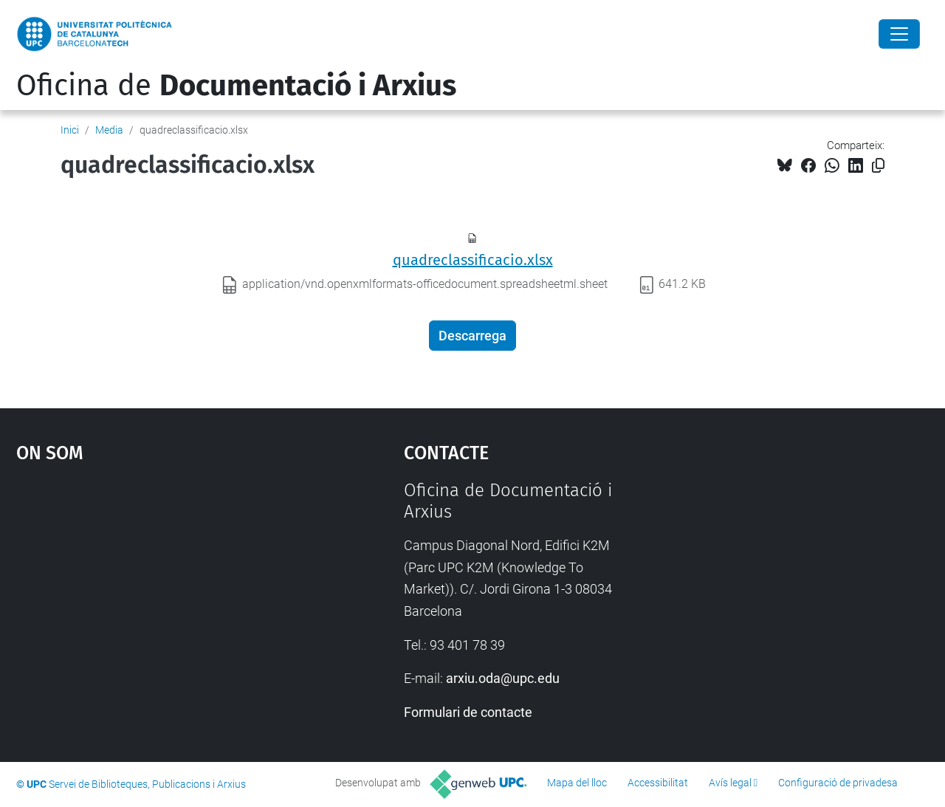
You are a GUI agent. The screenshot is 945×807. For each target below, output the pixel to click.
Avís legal (730, 783)
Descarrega (472, 335)
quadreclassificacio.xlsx (473, 260)
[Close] (899, 34)
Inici (70, 130)
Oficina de (236, 85)
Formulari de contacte (468, 712)
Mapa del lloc (577, 783)
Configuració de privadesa (838, 783)
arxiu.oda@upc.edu (503, 678)
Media (109, 130)
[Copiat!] (878, 165)
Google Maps (162, 590)
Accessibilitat (658, 783)
